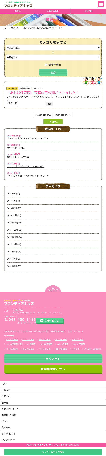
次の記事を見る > (62, 115)
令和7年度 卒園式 (16, 147)
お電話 (18, 11)
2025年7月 (12, 258)
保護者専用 (53, 64)
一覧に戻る (53, 121)
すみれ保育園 (77, 339)
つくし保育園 (12, 348)
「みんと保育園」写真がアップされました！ (28, 138)
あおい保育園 (79, 344)
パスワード (25, 103)
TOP (6, 28)
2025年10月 (12, 237)
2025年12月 (12, 222)
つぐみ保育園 (45, 348)
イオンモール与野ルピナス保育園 (86, 348)
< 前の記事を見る (43, 115)
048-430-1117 (22, 319)
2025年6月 (12, 266)
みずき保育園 (45, 339)
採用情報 (88, 11)
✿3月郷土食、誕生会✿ (18, 156)
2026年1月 (12, 215)
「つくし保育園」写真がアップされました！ (28, 175)
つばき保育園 (61, 348)
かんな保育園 (61, 339)
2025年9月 (12, 244)
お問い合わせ (53, 11)
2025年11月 (12, 229)
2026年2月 (12, 208)
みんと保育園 (28, 348)
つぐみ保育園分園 (14, 344)
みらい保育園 (62, 344)
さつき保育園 (28, 339)
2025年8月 (12, 251)
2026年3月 (12, 200)
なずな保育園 (12, 339)
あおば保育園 (46, 344)
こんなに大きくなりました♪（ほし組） (25, 166)
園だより (14, 28)
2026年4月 (12, 193)
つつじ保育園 (30, 344)
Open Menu (101, 4)
